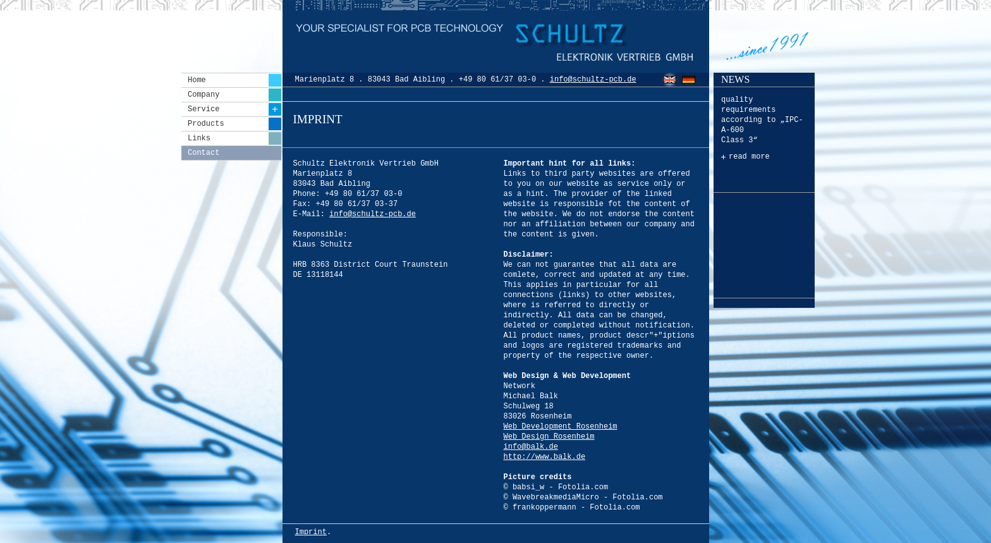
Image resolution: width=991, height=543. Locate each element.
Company (234, 94)
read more (749, 156)
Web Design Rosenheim (549, 436)
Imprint (311, 532)
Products (234, 124)
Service (234, 109)
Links (234, 138)
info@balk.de (531, 446)
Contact (203, 153)
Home (234, 80)
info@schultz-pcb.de (593, 79)
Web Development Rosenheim (560, 426)
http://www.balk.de (545, 457)
